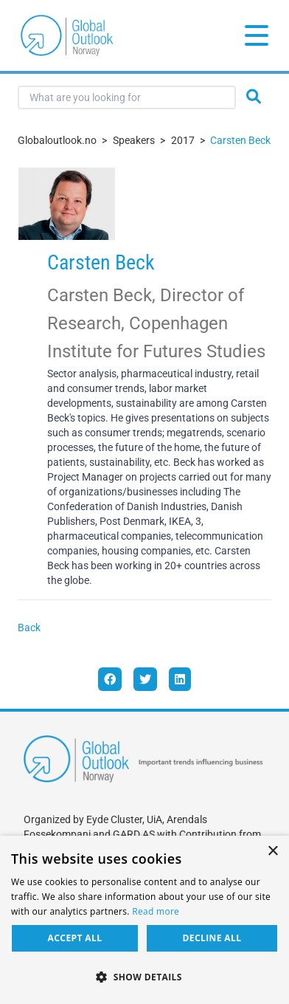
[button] (144, 977)
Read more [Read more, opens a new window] (155, 911)
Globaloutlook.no (57, 140)
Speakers (134, 140)
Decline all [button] (212, 938)
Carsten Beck (240, 140)
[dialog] (144, 920)
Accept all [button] (75, 938)
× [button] (272, 851)
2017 (183, 140)
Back (29, 627)
